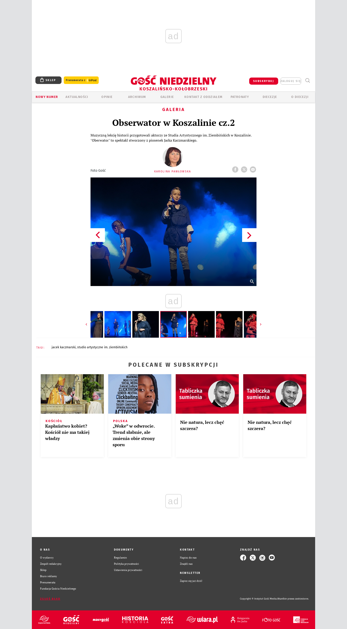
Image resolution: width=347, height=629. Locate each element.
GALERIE (167, 97)
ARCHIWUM (137, 97)
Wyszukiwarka (307, 80)
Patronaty (240, 97)
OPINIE (106, 97)
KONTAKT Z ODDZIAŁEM (203, 97)
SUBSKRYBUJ (263, 81)
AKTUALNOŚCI (77, 97)
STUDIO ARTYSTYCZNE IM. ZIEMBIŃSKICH (102, 347)
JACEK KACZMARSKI (64, 347)
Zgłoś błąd (50, 598)
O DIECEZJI (299, 97)
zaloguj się (291, 81)
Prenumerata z (81, 80)
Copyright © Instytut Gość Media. (258, 598)
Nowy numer (47, 97)
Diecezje (270, 97)
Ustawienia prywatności (128, 570)
